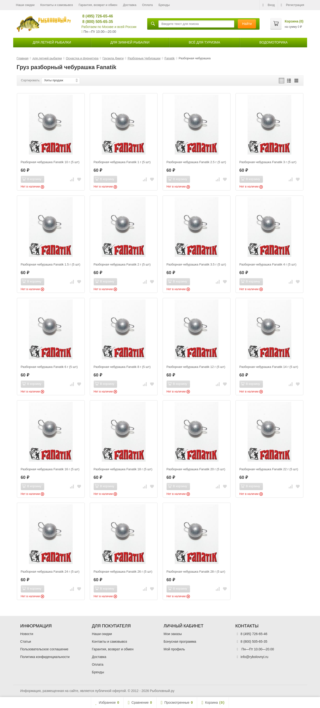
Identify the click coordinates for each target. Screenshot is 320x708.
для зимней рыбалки (130, 42)
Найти (247, 24)
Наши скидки (25, 5)
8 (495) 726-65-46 (95, 16)
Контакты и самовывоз (56, 5)
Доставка (129, 5)
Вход (268, 5)
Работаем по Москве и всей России (108, 27)
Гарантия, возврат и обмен (98, 5)
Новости (26, 634)
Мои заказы (173, 634)
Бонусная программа (180, 641)
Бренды (164, 5)
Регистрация (292, 5)
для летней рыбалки (52, 42)
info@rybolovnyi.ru (254, 657)
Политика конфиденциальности (45, 657)
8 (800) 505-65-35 (95, 22)
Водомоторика (273, 42)
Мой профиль (174, 649)
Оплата (147, 5)
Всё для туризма (204, 42)
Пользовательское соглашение (44, 649)
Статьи (25, 641)
